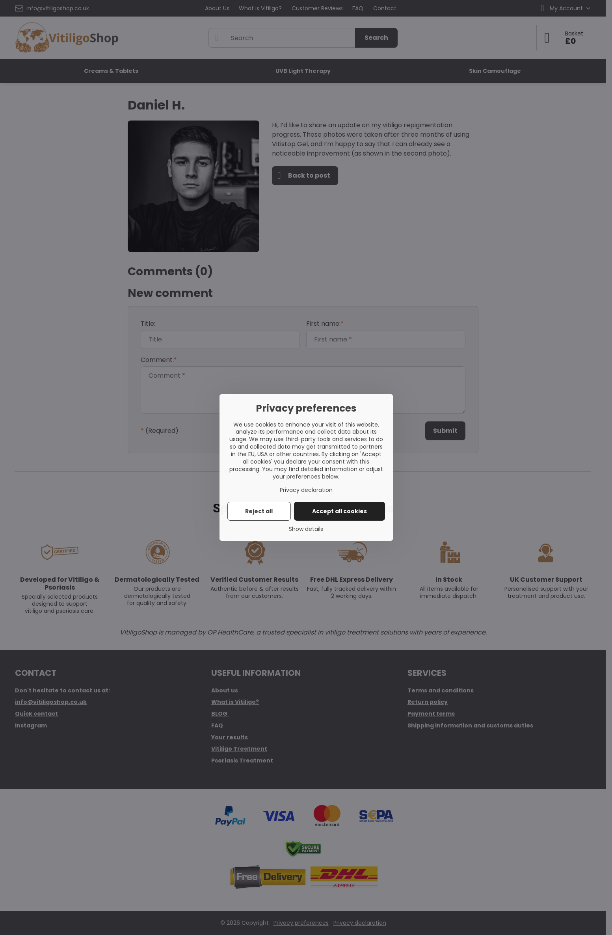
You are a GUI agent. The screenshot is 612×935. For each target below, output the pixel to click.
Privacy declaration (306, 490)
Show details (306, 529)
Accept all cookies (339, 511)
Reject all (259, 511)
